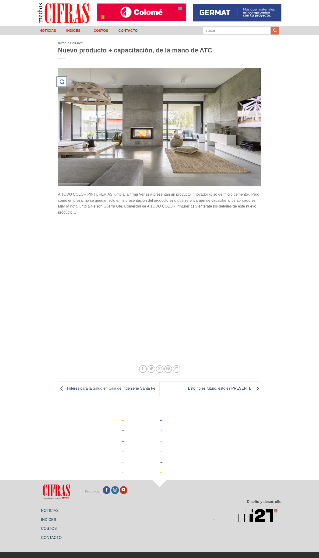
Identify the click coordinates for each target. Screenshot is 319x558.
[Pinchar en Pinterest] (168, 369)
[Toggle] (214, 519)
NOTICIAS (47, 30)
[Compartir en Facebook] (143, 369)
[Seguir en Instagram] (115, 490)
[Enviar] (275, 31)
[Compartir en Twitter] (151, 369)
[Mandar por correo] (160, 369)
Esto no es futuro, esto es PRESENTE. (224, 388)
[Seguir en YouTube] (123, 490)
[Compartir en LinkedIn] (176, 369)
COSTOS (101, 30)
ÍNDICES (75, 30)
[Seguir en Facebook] (106, 490)
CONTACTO (128, 30)
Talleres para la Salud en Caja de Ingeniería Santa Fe (106, 388)
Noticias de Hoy (70, 43)
